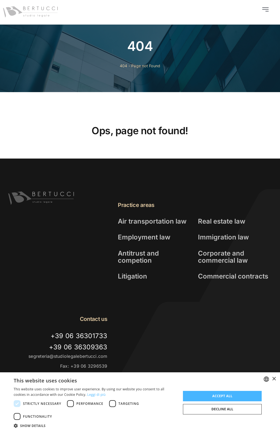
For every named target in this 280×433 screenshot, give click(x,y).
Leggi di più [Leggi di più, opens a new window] (96, 394)
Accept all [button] (222, 396)
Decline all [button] (222, 409)
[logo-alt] (41, 193)
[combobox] (266, 379)
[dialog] (140, 402)
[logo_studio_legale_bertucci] (30, 8)
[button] (95, 426)
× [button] (274, 379)
